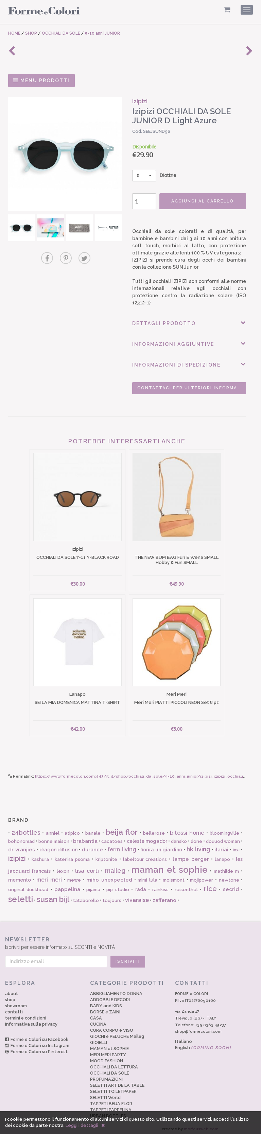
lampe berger (191, 856)
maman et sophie (169, 867)
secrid (231, 886)
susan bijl (53, 896)
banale (93, 830)
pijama (93, 886)
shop (10, 996)
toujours (112, 897)
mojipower (201, 877)
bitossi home (187, 830)
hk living (198, 846)
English (203, 1044)
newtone (229, 877)
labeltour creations (145, 856)
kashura (40, 856)
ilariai (221, 847)
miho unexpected (109, 877)
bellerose (154, 830)
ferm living (121, 847)
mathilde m (226, 868)
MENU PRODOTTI (41, 80)
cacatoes (112, 838)
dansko (179, 838)
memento (19, 877)
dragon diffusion (58, 847)
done (196, 838)
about (11, 990)
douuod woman (223, 838)
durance (92, 847)
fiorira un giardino (161, 847)
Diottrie (152, 175)
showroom (16, 1003)
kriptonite (106, 856)
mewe (74, 877)
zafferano (164, 897)
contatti (14, 1009)
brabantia (85, 838)
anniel (52, 830)
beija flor (122, 829)
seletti (20, 896)
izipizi (17, 856)
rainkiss (160, 886)
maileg (115, 867)
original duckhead (28, 886)
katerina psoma (72, 856)
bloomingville (224, 830)
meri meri (49, 877)
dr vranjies (21, 847)
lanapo (222, 856)
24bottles (26, 829)
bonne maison (53, 838)
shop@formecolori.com (198, 1028)
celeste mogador (147, 838)
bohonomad (21, 838)
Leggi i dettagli (82, 1125)
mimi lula (147, 877)
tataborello (86, 897)
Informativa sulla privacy (31, 1021)
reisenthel (186, 886)
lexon (63, 868)
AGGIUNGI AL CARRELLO (200, 201)
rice (210, 886)
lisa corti (87, 868)
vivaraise (137, 897)
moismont (174, 877)
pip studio (117, 886)
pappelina (67, 886)
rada (140, 886)
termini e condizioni (25, 1015)
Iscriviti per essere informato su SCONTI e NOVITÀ (127, 940)
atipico (72, 830)
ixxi (236, 847)
